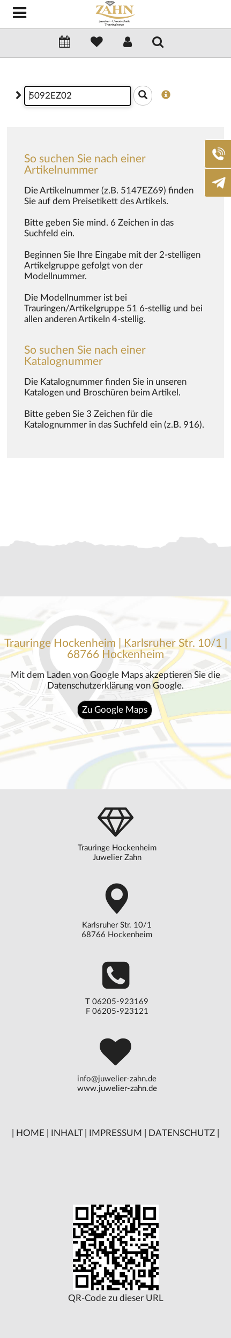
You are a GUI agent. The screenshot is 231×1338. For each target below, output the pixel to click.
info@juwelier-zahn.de (117, 1079)
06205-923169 (120, 1002)
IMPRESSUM (115, 1133)
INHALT (67, 1133)
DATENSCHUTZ (181, 1133)
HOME (30, 1133)
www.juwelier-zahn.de (117, 1089)
